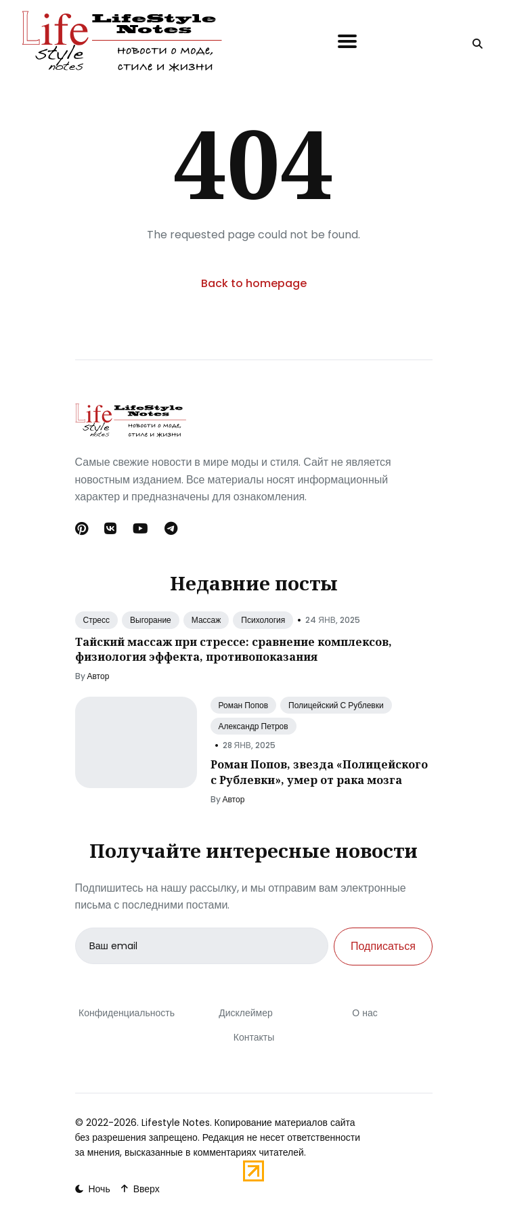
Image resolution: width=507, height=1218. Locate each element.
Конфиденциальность (126, 1013)
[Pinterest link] (83, 528)
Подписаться (383, 946)
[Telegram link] (171, 528)
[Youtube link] (140, 528)
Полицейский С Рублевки (336, 705)
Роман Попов (244, 705)
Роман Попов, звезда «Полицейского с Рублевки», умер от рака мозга (319, 772)
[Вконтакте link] (110, 528)
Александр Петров (253, 726)
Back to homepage (254, 283)
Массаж (206, 620)
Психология (263, 620)
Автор (98, 676)
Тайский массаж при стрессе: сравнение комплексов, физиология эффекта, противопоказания (233, 649)
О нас (364, 1013)
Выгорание (150, 620)
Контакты (253, 1037)
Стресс (96, 620)
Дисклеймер (246, 1013)
